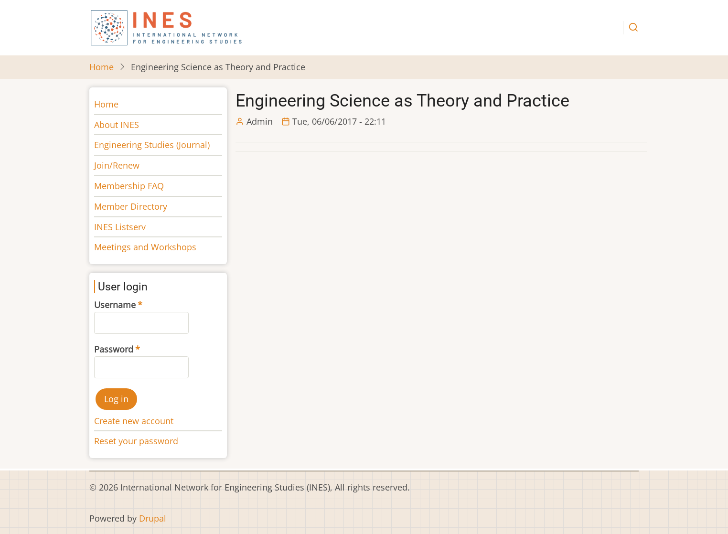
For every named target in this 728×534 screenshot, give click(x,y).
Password (113, 349)
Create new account (133, 421)
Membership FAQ (129, 186)
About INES (116, 124)
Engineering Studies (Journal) (152, 144)
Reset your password (136, 441)
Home (101, 67)
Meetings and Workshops (145, 247)
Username (115, 304)
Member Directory (130, 206)
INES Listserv (120, 227)
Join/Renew (116, 165)
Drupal (152, 518)
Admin (259, 121)
